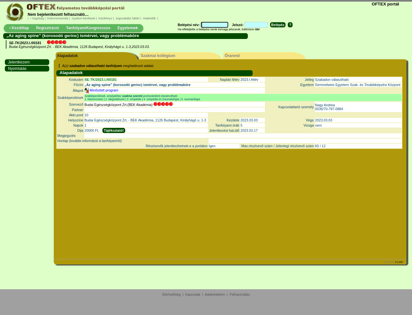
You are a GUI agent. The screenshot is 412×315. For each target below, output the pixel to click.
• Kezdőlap (19, 28)
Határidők (149, 18)
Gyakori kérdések (83, 18)
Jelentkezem (19, 62)
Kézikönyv (105, 18)
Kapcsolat (193, 294)
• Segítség (37, 18)
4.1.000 (399, 262)
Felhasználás (239, 294)
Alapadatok (67, 55)
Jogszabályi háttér (127, 18)
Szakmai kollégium (158, 55)
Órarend (232, 55)
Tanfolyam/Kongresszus (88, 28)
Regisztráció (47, 28)
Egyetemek (127, 28)
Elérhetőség (171, 294)
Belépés (278, 25)
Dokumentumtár (58, 18)
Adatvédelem (215, 294)
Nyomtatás (17, 68)
